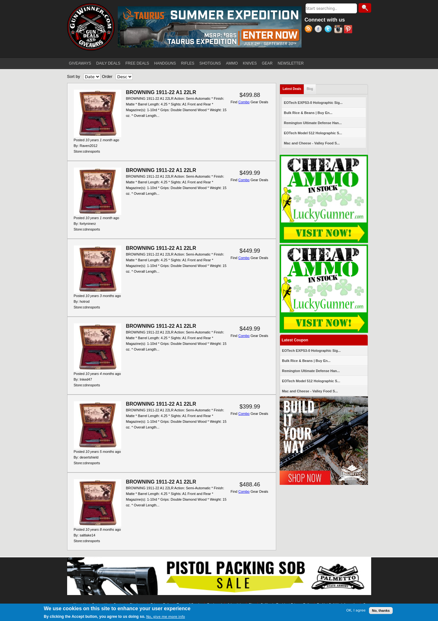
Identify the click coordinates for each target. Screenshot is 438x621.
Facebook (319, 30)
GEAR (267, 63)
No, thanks (381, 610)
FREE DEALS (137, 63)
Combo (244, 102)
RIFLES (187, 63)
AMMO (232, 63)
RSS (309, 30)
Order (107, 76)
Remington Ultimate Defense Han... (313, 123)
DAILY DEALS (108, 63)
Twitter (329, 30)
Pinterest (349, 30)
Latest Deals (293, 88)
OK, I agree (355, 610)
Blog (310, 89)
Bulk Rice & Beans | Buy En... (308, 113)
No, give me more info (165, 617)
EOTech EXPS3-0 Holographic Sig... (313, 103)
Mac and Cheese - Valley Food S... (312, 143)
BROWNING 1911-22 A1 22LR (161, 92)
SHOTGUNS (210, 63)
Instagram (339, 30)
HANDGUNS (165, 63)
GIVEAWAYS (80, 63)
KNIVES (250, 63)
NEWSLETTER (291, 63)
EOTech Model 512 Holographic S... (313, 133)
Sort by (73, 76)
